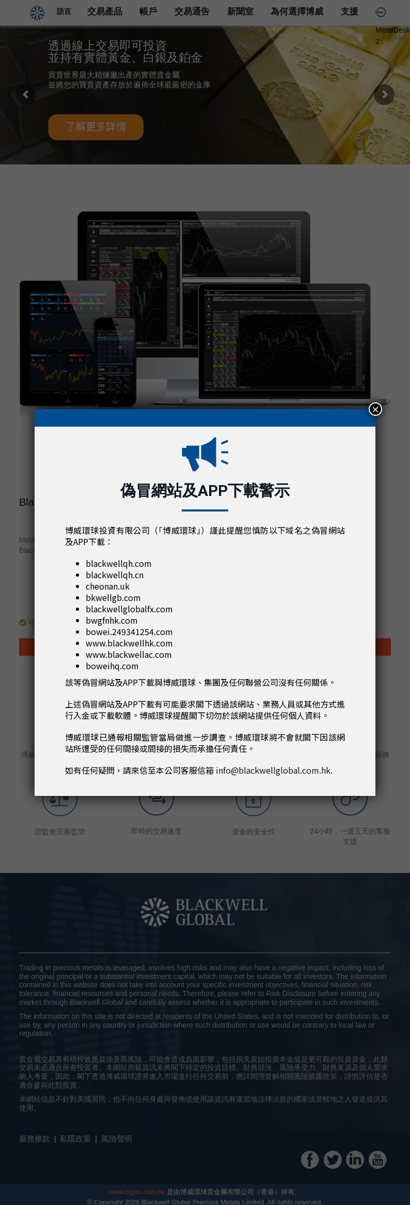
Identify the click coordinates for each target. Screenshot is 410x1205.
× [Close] (375, 409)
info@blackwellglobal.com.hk (273, 770)
